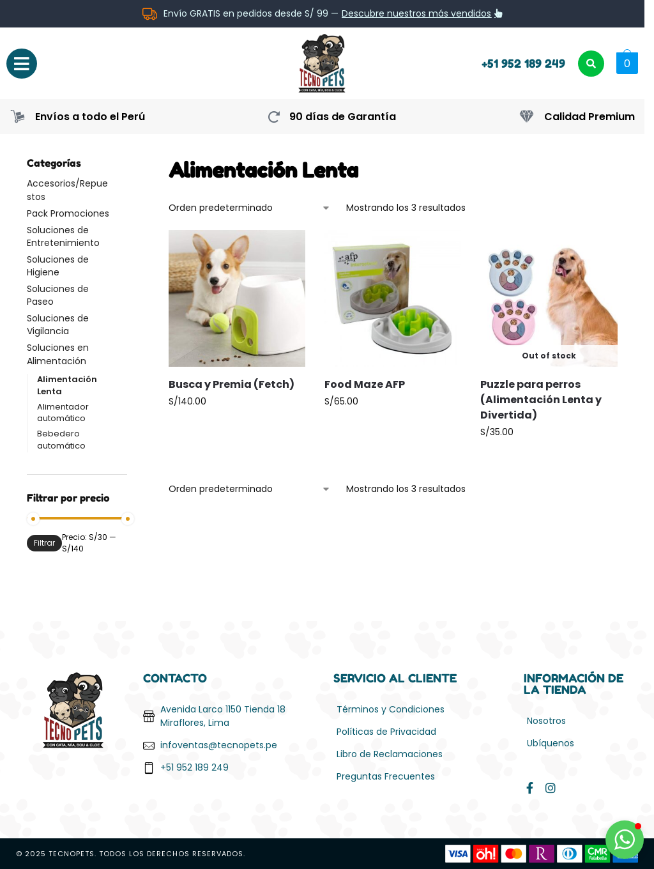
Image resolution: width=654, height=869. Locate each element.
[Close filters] (131, 164)
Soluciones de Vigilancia (58, 324)
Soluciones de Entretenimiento (63, 236)
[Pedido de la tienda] (250, 208)
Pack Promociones (68, 213)
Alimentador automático (63, 413)
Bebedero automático (61, 439)
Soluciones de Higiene (58, 266)
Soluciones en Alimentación (58, 354)
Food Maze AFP (364, 384)
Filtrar (44, 542)
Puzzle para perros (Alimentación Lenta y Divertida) (541, 399)
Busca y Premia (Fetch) (231, 384)
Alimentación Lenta (67, 385)
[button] (625, 63)
